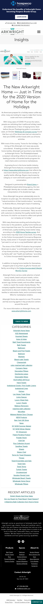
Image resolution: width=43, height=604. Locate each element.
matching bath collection (21, 409)
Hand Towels (21, 383)
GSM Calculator (10, 600)
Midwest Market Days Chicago (21, 414)
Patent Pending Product (21, 435)
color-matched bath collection (21, 365)
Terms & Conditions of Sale (22, 602)
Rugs (9, 557)
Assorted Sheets (21, 336)
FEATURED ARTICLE (21, 380)
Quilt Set (21, 440)
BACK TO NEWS (21, 321)
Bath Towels (21, 345)
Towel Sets (21, 464)
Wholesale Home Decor (21, 481)
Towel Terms (21, 467)
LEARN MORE (21, 17)
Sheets (21, 449)
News (21, 423)
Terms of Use (27, 600)
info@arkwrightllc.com (27, 23)
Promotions (34, 563)
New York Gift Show (21, 420)
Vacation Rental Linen (21, 475)
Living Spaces (21, 397)
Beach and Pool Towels (21, 351)
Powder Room (21, 438)
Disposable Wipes (21, 377)
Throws (21, 458)
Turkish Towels (21, 469)
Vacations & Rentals (22, 563)
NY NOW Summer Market (21, 426)
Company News (21, 368)
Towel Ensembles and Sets (21, 461)
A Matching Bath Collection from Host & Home (21, 502)
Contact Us (34, 566)
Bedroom (21, 354)
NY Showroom (21, 432)
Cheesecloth (21, 362)
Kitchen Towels (9, 554)
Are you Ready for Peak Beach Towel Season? (21, 499)
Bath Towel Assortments (21, 342)
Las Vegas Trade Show (21, 394)
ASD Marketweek (21, 333)
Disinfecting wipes (21, 374)
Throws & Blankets (9, 559)
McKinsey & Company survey (26, 132)
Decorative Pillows (21, 371)
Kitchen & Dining (22, 557)
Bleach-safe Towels (21, 359)
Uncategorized (21, 472)
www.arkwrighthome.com (21, 311)
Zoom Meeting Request (21, 25)
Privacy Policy (9, 602)
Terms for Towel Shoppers (21, 455)
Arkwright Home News (21, 331)
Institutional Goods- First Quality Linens (21, 386)
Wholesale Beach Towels (21, 478)
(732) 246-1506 (10, 23)
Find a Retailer (34, 561)
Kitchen (21, 391)
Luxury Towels (21, 403)
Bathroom (21, 348)
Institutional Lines (21, 388)
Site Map (19, 600)
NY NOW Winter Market (21, 429)
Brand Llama (31, 184)
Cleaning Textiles (9, 561)
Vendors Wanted (34, 552)
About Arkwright (34, 559)
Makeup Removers (21, 406)
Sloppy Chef (21, 452)
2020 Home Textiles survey (26, 232)
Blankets (21, 357)
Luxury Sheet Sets (21, 400)
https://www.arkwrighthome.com (16, 170)
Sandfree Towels (21, 446)
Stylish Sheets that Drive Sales (21, 496)
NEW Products (21, 417)
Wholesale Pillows (21, 484)
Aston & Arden (21, 339)
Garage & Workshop (22, 561)
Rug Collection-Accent (21, 443)
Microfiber (21, 412)
